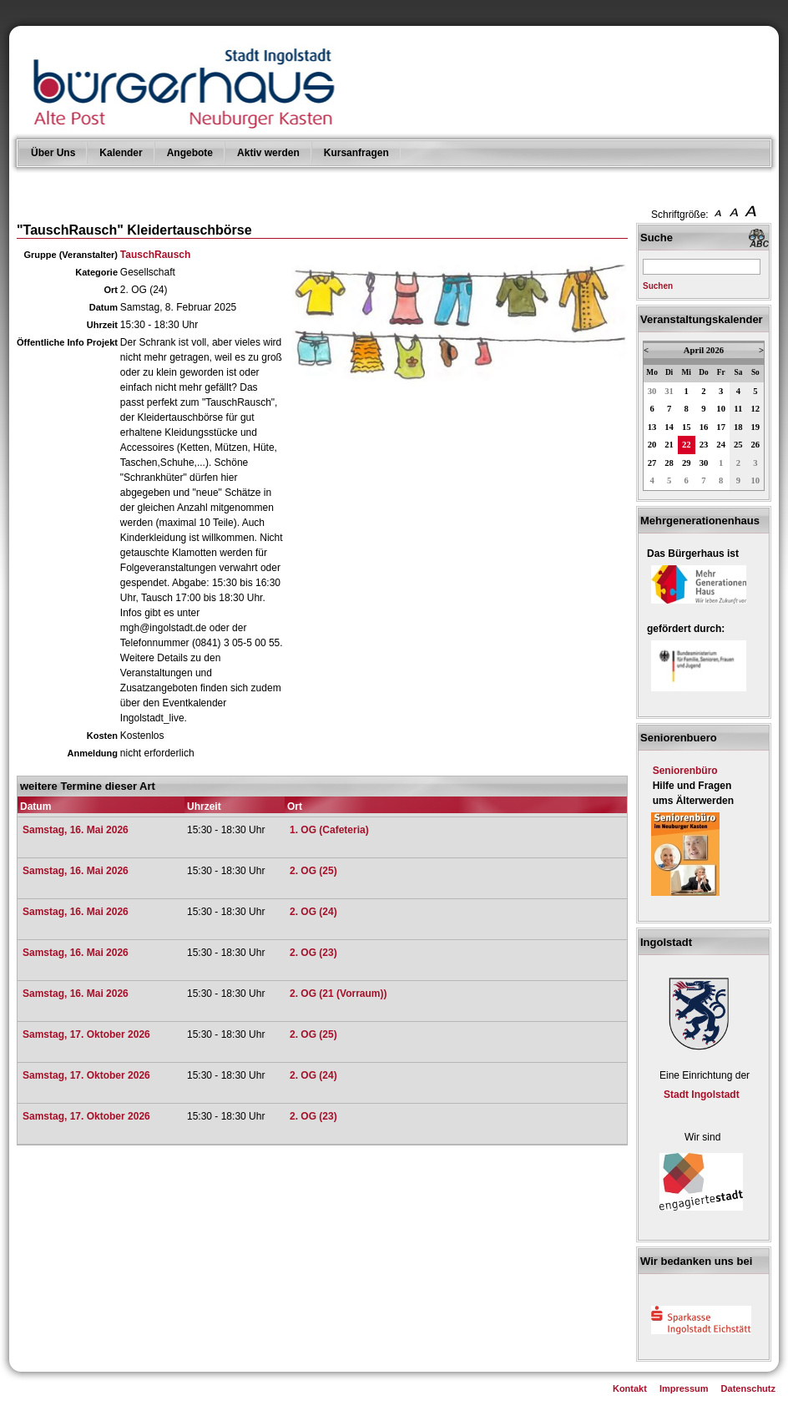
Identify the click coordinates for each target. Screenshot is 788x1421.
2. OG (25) (313, 871)
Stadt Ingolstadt (702, 1094)
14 (669, 427)
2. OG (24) (313, 912)
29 (686, 463)
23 (704, 444)
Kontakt (630, 1388)
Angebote (190, 153)
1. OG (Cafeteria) (329, 830)
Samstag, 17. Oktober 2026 (86, 1034)
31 (669, 391)
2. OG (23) (313, 952)
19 (755, 427)
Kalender (120, 153)
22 (686, 444)
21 (669, 444)
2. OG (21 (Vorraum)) (338, 993)
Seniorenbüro (685, 770)
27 (652, 463)
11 (738, 408)
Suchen (658, 286)
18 (738, 427)
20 (652, 444)
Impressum (684, 1388)
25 (738, 444)
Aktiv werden (268, 153)
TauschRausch (155, 254)
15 (686, 427)
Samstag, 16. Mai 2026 (76, 830)
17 (720, 427)
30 (652, 391)
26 (755, 444)
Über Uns (53, 153)
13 (652, 427)
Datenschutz (748, 1388)
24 (720, 444)
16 (704, 427)
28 (669, 463)
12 (755, 408)
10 (720, 408)
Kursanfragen (356, 153)
